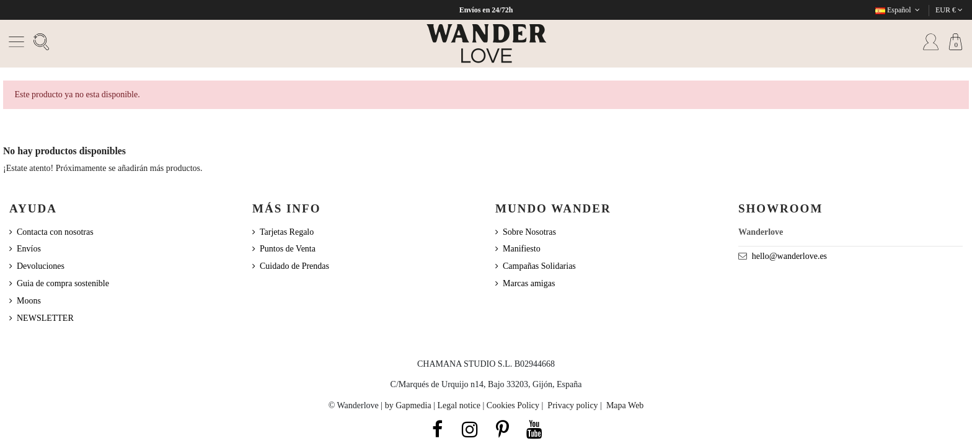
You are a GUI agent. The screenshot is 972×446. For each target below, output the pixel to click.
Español (898, 10)
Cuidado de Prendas (294, 266)
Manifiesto (522, 248)
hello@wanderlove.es (789, 256)
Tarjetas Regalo (287, 232)
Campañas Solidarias (539, 266)
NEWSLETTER (45, 318)
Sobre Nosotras (529, 232)
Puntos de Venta (288, 248)
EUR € (949, 10)
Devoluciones (40, 266)
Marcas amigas (529, 283)
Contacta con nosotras (55, 232)
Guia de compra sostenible (63, 283)
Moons (29, 300)
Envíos (29, 248)
